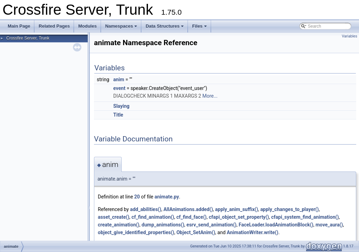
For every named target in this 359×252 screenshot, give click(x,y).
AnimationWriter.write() (252, 232)
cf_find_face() (191, 217)
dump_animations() (163, 224)
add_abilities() (145, 209)
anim (118, 79)
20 (137, 197)
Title (118, 115)
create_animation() (119, 224)
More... (209, 96)
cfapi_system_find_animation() (305, 217)
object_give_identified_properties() (136, 232)
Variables (349, 36)
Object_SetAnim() (195, 232)
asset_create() (113, 217)
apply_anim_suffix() (236, 209)
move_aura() (329, 224)
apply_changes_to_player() (289, 209)
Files (199, 26)
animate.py (167, 197)
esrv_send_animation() (212, 224)
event (119, 88)
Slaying (121, 106)
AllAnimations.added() (188, 209)
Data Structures (164, 26)
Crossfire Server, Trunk (27, 38)
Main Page (19, 26)
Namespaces (121, 26)
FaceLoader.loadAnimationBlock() (276, 224)
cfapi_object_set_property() (239, 217)
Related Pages (54, 26)
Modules (87, 26)
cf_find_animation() (152, 217)
